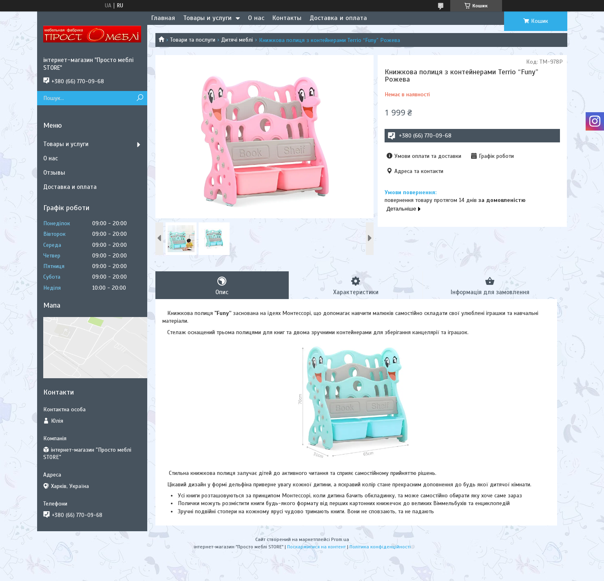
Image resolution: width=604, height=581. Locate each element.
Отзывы (54, 172)
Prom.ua (340, 539)
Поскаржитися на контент (316, 547)
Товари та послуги (192, 39)
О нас (256, 18)
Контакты (286, 18)
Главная (163, 18)
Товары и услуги (207, 18)
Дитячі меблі (237, 39)
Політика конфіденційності (380, 547)
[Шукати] (140, 98)
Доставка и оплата (338, 18)
